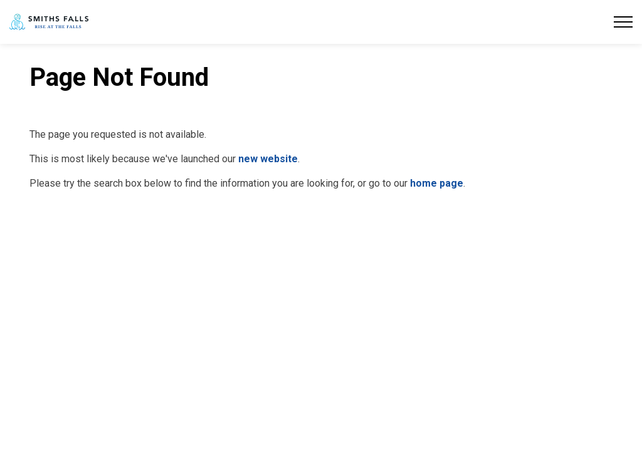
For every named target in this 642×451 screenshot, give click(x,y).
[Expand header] (623, 22)
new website (268, 159)
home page (436, 183)
